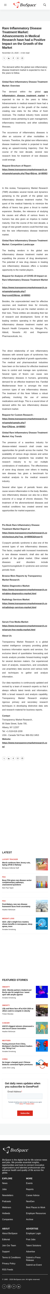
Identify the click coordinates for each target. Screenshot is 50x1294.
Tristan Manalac (7, 1014)
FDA (4, 877)
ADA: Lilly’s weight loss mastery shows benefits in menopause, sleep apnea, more (17, 924)
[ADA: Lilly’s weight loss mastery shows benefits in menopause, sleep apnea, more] (42, 924)
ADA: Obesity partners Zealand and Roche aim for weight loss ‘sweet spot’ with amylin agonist (16, 992)
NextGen (6, 1041)
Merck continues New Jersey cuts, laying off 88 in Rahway (16, 864)
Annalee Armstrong (9, 929)
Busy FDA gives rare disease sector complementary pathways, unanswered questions (17, 882)
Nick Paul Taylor (8, 888)
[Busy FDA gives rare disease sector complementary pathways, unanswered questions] (42, 882)
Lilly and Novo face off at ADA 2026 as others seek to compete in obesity (17, 1009)
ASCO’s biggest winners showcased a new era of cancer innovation (18, 1027)
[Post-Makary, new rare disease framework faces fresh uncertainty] (42, 906)
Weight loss (8, 919)
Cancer (6, 1023)
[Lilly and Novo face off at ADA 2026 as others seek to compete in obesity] (42, 1010)
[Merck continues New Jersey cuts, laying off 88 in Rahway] (42, 864)
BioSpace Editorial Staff (10, 868)
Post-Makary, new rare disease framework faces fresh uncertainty (16, 905)
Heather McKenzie (8, 910)
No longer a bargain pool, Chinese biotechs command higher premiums (17, 1063)
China (5, 1059)
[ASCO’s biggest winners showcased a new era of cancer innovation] (42, 1028)
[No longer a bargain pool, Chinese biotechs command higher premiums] (42, 1064)
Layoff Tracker (10, 859)
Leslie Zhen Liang (8, 1068)
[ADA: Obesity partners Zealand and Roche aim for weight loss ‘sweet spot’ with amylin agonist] (42, 992)
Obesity (6, 987)
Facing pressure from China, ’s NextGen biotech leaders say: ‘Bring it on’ (17, 1046)
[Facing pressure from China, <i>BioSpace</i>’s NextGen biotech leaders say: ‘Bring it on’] (42, 1046)
